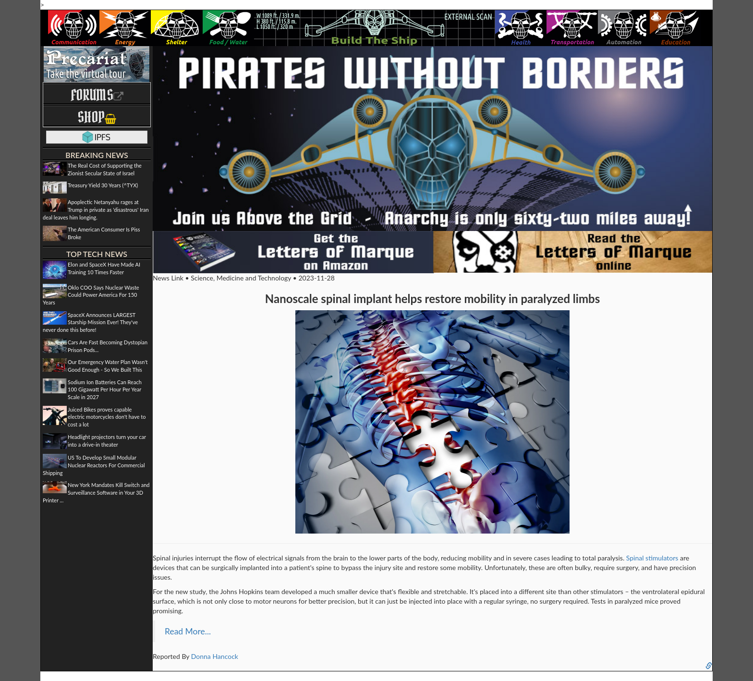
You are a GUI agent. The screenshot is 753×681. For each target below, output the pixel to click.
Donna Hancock (214, 656)
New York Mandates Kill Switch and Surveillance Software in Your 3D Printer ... (96, 492)
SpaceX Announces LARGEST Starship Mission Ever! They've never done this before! (90, 322)
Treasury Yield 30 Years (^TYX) (103, 185)
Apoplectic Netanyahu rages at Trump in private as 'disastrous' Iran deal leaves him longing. (96, 209)
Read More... (188, 631)
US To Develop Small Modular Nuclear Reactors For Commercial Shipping (94, 464)
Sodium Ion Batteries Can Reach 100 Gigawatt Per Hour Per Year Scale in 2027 (105, 389)
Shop (96, 117)
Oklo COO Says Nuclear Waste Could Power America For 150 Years (91, 294)
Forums (97, 95)
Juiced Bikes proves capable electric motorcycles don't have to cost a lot (107, 416)
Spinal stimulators (652, 558)
